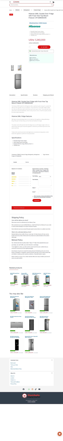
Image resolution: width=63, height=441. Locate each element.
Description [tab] (12, 95)
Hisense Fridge (37, 10)
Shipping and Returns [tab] (48, 95)
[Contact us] (60, 434)
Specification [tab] (24, 95)
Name (34, 187)
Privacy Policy (13, 383)
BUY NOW (45, 47)
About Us (12, 375)
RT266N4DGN (18, 156)
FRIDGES (17, 10)
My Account (13, 362)
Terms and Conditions (15, 381)
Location (12, 377)
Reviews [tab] (35, 95)
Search (52, 4)
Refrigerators (26, 10)
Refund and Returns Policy (16, 368)
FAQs (12, 366)
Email (34, 191)
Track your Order (14, 364)
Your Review (35, 179)
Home (10, 10)
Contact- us (13, 379)
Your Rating (35, 176)
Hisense (27, 162)
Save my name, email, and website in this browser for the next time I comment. (43, 196)
